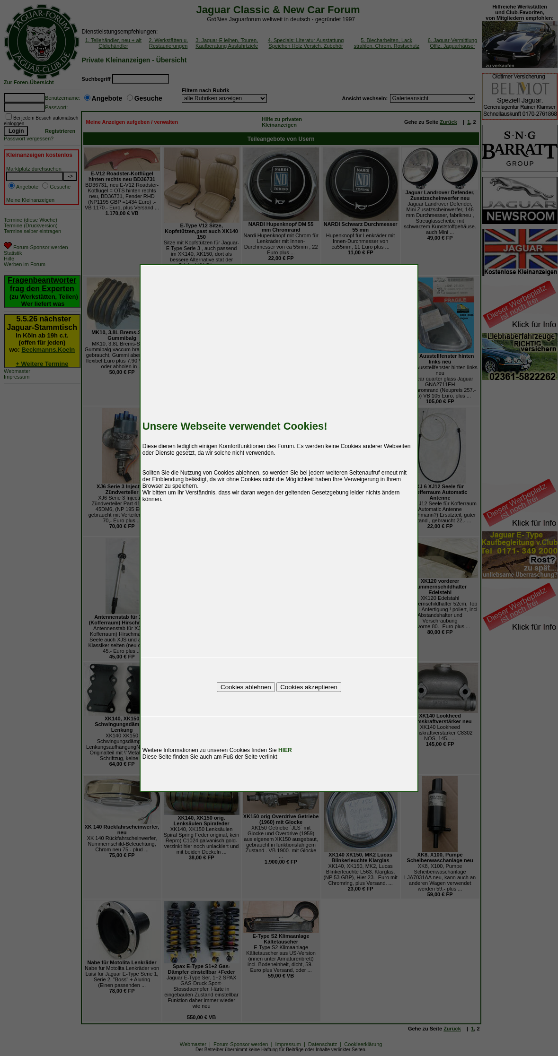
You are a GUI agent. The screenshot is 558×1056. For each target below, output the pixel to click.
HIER (285, 750)
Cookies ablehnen (246, 687)
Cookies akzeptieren (308, 687)
